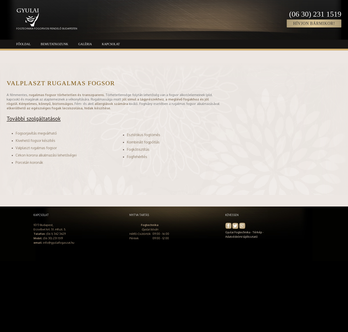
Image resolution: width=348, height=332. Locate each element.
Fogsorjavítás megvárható (36, 133)
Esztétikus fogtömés (143, 135)
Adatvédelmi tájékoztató (241, 236)
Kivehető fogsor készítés (35, 140)
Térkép (257, 232)
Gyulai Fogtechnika (237, 232)
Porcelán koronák (29, 162)
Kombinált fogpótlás (143, 142)
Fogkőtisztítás (138, 149)
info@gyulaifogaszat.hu (58, 242)
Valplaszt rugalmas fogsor (36, 148)
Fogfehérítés (137, 156)
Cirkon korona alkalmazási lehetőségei (46, 155)
